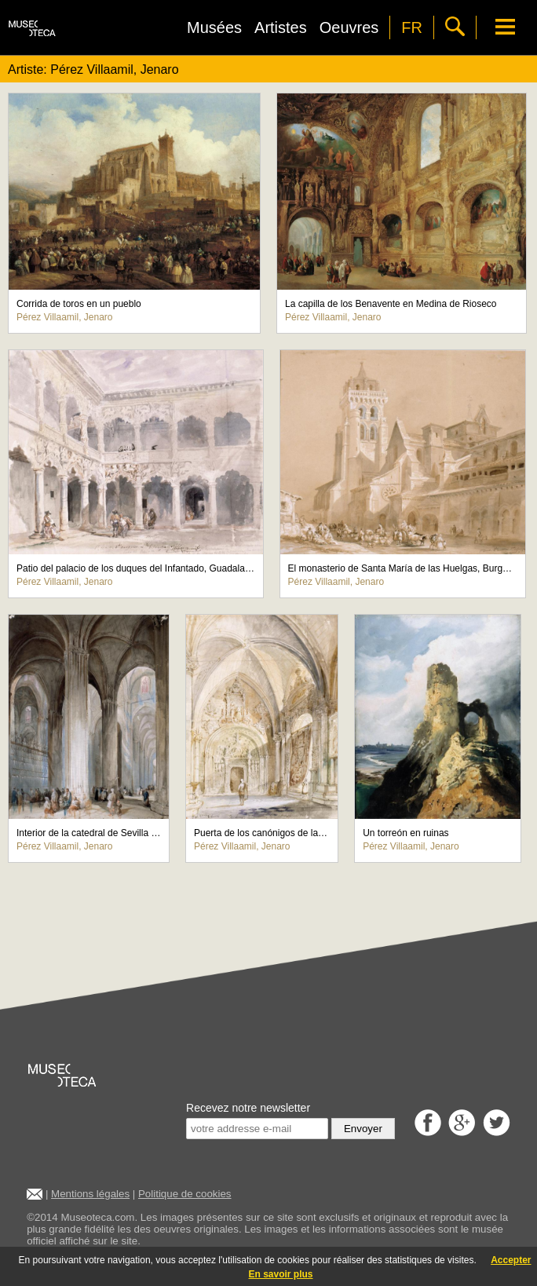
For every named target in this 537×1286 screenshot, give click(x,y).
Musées (214, 27)
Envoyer (363, 1128)
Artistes (280, 27)
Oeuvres (349, 27)
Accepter (511, 1260)
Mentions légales (90, 1194)
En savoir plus (280, 1274)
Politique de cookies (185, 1194)
